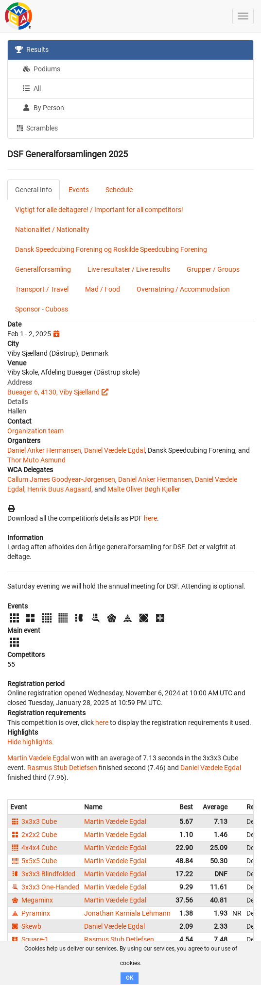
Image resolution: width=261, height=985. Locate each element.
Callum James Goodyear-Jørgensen (61, 479)
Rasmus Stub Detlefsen (62, 768)
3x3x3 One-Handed (44, 887)
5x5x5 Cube (33, 861)
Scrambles (36, 127)
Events (79, 190)
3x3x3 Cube (33, 821)
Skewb (25, 926)
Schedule (119, 190)
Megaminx (31, 900)
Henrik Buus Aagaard (59, 489)
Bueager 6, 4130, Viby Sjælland (53, 392)
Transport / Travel (42, 289)
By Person (43, 108)
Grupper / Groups (213, 269)
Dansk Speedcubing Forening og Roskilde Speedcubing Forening (111, 249)
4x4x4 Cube (33, 848)
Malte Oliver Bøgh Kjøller (143, 489)
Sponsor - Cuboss (41, 309)
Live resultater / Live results (128, 269)
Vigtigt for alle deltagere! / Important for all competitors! (99, 209)
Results (32, 49)
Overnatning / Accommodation (183, 289)
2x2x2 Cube (33, 834)
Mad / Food (102, 289)
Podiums (41, 69)
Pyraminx (30, 913)
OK (129, 978)
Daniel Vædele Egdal (114, 450)
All (31, 88)
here (150, 518)
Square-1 (29, 939)
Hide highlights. (30, 742)
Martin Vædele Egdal (38, 758)
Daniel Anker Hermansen (44, 450)
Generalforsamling (43, 269)
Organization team (35, 431)
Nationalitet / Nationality (52, 229)
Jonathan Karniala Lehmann (127, 913)
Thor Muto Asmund (36, 460)
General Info (33, 190)
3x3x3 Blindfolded (42, 874)
